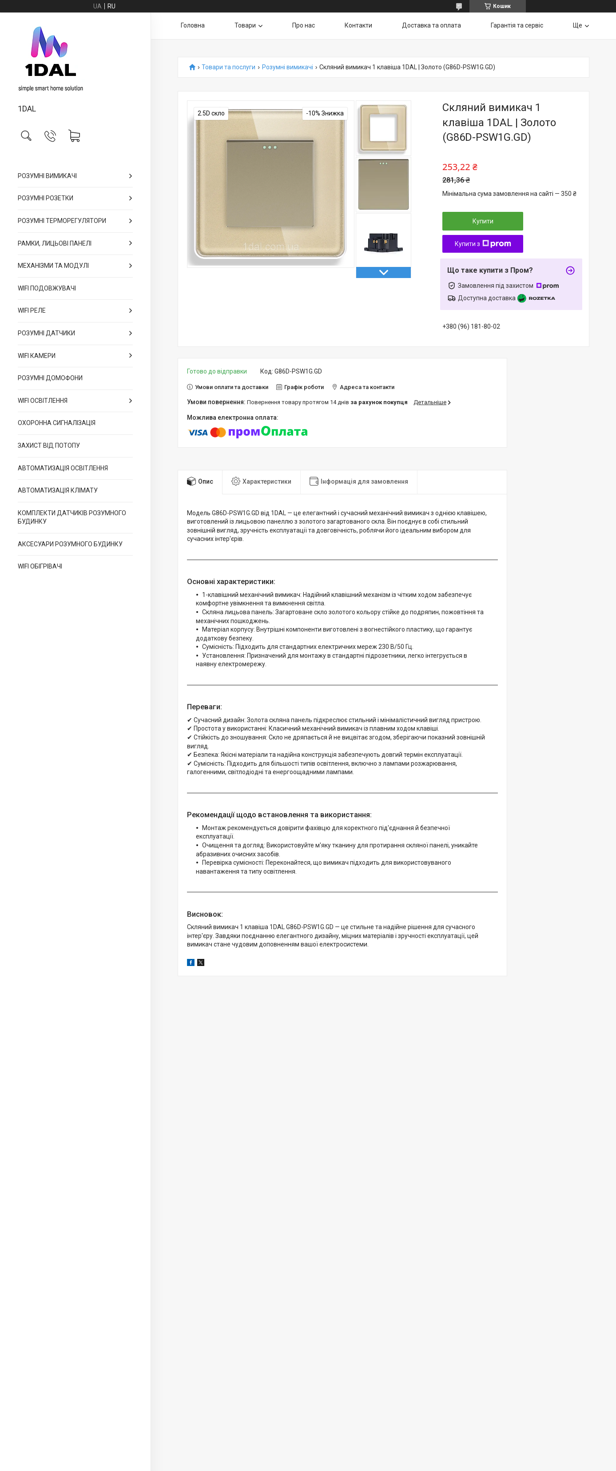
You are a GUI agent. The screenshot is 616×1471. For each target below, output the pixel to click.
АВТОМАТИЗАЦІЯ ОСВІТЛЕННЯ (63, 468)
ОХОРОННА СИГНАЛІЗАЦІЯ (56, 422)
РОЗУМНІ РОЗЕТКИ (45, 198)
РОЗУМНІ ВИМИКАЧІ (47, 175)
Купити (483, 221)
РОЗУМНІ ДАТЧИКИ (46, 333)
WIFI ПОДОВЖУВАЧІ (47, 288)
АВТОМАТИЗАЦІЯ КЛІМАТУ (58, 490)
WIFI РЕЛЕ (32, 310)
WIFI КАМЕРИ (37, 355)
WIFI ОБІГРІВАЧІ (40, 566)
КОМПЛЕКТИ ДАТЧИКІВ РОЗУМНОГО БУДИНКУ (72, 517)
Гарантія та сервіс (517, 25)
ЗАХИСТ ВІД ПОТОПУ (49, 445)
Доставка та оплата (431, 25)
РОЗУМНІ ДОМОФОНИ (50, 378)
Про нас (303, 25)
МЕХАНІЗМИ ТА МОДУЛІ (53, 265)
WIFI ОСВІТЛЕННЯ (43, 400)
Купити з (483, 244)
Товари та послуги (228, 67)
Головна (193, 25)
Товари (245, 25)
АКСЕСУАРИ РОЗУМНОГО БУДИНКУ (70, 544)
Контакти (358, 25)
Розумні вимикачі (287, 67)
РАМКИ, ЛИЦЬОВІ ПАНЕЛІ (54, 243)
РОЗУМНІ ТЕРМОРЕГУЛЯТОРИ (62, 220)
